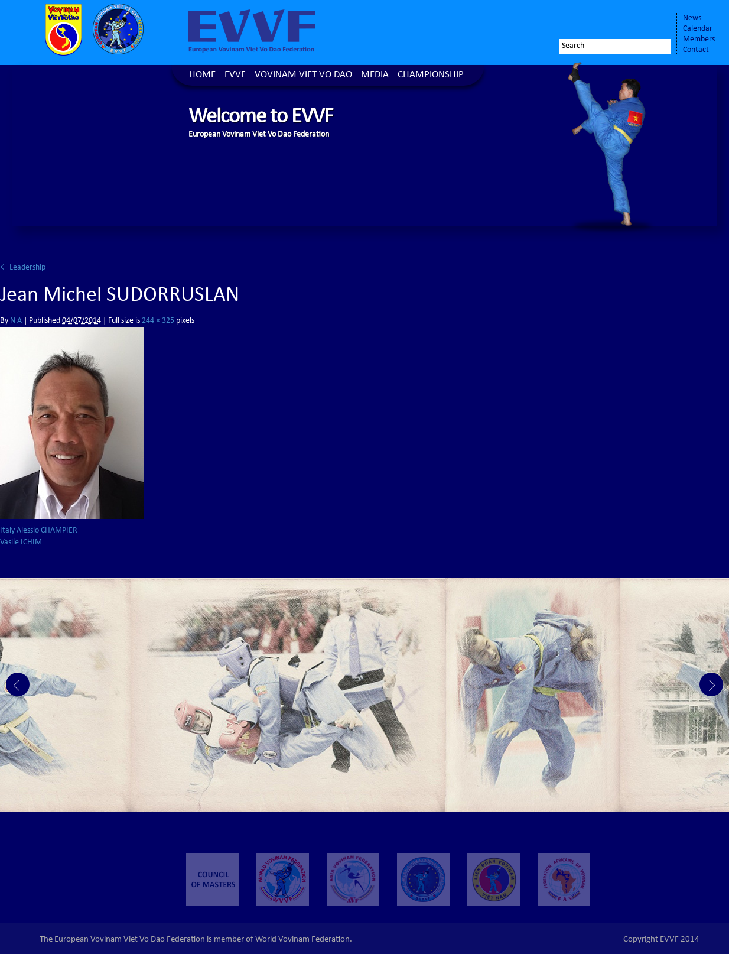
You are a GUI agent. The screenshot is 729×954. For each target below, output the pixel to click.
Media (375, 75)
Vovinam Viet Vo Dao (303, 75)
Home (202, 75)
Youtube (655, 22)
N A (16, 321)
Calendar (697, 29)
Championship (431, 75)
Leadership (22, 267)
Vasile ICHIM (21, 542)
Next (711, 684)
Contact (696, 50)
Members (699, 39)
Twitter (622, 22)
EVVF (235, 75)
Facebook (598, 22)
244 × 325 (158, 321)
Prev (18, 684)
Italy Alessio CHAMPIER (38, 531)
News (692, 18)
